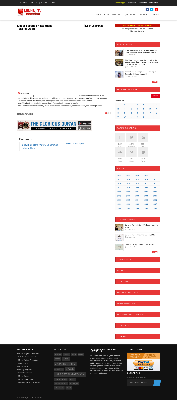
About (106, 14)
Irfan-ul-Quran (23, 363)
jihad (72, 379)
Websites (143, 3)
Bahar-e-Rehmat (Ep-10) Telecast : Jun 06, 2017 (141, 226)
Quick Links (130, 14)
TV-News (121, 336)
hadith (66, 354)
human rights (61, 384)
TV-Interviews (125, 325)
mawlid (70, 369)
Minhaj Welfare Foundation (28, 360)
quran (57, 354)
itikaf (57, 359)
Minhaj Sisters (23, 376)
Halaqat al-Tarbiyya (69, 374)
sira (74, 354)
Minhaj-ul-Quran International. (32, 398)
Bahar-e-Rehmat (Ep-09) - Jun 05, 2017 (140, 235)
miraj (66, 359)
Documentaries (125, 260)
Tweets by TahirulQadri (75, 143)
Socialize (143, 14)
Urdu (53, 3)
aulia (68, 388)
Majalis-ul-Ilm (65, 364)
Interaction (132, 3)
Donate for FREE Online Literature (137, 26)
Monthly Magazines (25, 370)
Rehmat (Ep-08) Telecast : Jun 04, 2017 (140, 245)
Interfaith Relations (25, 373)
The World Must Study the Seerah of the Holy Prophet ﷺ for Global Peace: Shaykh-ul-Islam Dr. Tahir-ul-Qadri (141, 62)
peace (80, 354)
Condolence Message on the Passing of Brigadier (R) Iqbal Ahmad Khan (140, 73)
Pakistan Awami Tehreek (27, 357)
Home (98, 14)
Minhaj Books (23, 366)
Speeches (115, 14)
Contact (155, 14)
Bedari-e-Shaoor (126, 303)
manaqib (74, 384)
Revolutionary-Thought (130, 314)
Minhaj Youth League (26, 379)
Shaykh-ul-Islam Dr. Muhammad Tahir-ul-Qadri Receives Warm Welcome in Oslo (141, 51)
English (44, 3)
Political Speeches (127, 292)
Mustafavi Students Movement (29, 382)
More (155, 82)
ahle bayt (59, 388)
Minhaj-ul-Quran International (28, 354)
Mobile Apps (120, 3)
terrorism (60, 379)
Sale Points (153, 3)
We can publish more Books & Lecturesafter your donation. (137, 30)
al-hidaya (58, 369)
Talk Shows (123, 282)
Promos (121, 271)
